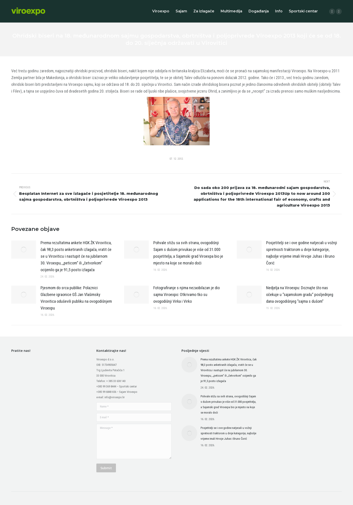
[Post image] (23, 250)
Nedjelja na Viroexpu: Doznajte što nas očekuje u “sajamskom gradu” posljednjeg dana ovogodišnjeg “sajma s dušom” (299, 294)
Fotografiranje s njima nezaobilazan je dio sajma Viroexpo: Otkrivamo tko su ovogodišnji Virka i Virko (186, 294)
